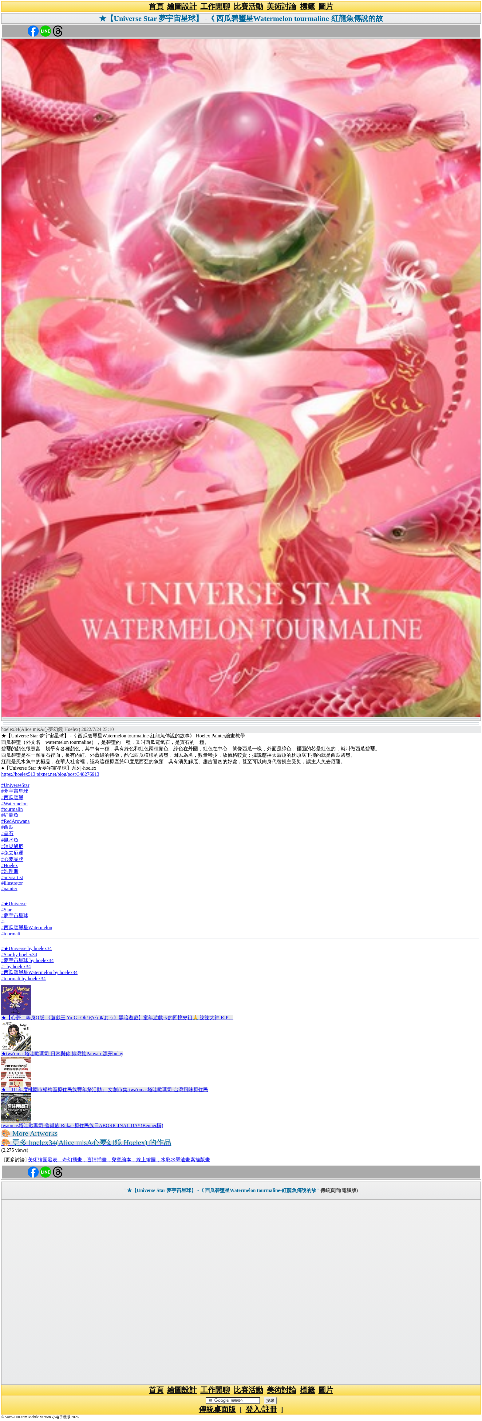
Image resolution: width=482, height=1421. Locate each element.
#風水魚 (9, 840)
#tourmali (10, 933)
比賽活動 (248, 6)
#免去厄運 (12, 852)
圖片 (325, 6)
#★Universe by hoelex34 (26, 948)
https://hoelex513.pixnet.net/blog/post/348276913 (50, 774)
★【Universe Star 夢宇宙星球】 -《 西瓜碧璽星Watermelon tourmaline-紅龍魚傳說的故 (241, 18)
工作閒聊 (215, 6)
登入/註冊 (261, 1409)
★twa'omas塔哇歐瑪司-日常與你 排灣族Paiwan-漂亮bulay (62, 1053)
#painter (9, 888)
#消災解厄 (12, 846)
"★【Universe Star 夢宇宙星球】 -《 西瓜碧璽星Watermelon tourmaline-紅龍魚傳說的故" (221, 1190)
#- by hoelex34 (16, 966)
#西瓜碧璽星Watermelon (26, 927)
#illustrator (12, 883)
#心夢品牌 (12, 859)
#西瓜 (7, 827)
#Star (6, 909)
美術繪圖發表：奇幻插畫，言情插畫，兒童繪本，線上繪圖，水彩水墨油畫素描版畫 (119, 1159)
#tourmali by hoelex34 (23, 978)
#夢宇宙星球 (14, 791)
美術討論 (281, 6)
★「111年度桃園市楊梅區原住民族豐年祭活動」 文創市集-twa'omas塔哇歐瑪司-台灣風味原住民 (104, 1089)
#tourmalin (12, 809)
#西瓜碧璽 (12, 797)
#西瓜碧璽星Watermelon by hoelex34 (39, 972)
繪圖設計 (182, 6)
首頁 (156, 6)
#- (3, 921)
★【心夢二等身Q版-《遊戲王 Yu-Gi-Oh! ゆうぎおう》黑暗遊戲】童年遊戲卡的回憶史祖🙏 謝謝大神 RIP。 (117, 1017)
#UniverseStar (15, 785)
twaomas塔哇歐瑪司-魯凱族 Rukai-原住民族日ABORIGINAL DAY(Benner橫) (82, 1125)
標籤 (307, 6)
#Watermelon (14, 803)
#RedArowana (15, 821)
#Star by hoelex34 (19, 954)
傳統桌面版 (217, 1409)
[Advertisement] (241, 1292)
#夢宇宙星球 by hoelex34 (27, 960)
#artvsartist (12, 877)
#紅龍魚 (9, 815)
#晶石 (7, 833)
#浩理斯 (9, 871)
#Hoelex (9, 865)
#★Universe (13, 903)
